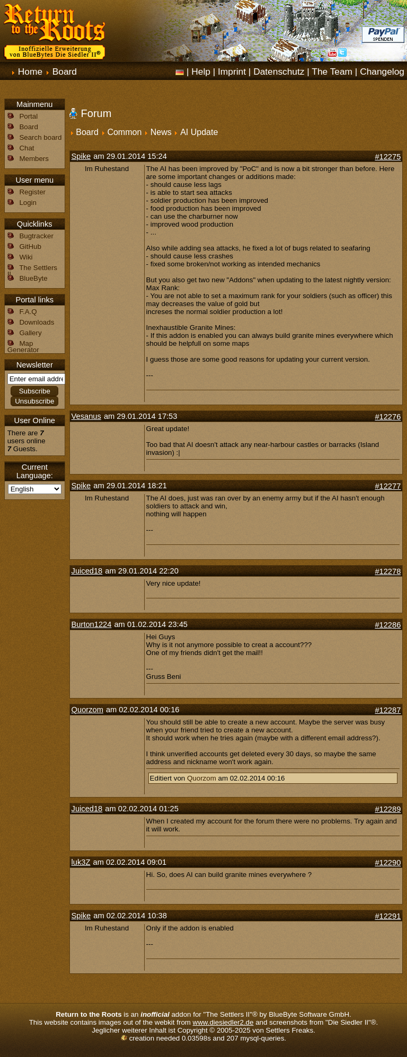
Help (200, 71)
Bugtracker (36, 236)
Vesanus (86, 416)
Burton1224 (92, 624)
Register (32, 192)
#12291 (388, 916)
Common (124, 132)
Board (64, 71)
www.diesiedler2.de (223, 1022)
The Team (332, 71)
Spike (81, 156)
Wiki (25, 257)
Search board (40, 137)
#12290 (388, 862)
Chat (26, 148)
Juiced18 (87, 571)
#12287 (388, 710)
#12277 (388, 486)
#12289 (388, 809)
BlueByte (33, 278)
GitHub (30, 246)
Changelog (382, 71)
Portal (28, 116)
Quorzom (87, 709)
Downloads (36, 322)
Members (34, 159)
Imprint (232, 71)
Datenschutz (278, 71)
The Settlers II (32, 271)
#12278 (388, 571)
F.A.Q (28, 312)
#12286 (388, 625)
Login (28, 203)
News (161, 132)
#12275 (388, 157)
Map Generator (23, 346)
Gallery (30, 333)
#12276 (388, 417)
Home (30, 71)
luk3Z (81, 862)
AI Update (199, 132)
